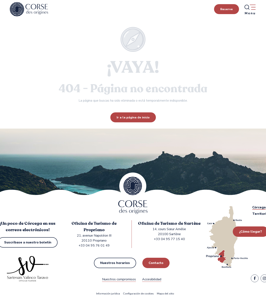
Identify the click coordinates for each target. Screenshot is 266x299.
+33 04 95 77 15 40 (169, 239)
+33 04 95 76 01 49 (94, 245)
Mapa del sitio (165, 293)
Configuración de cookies (138, 293)
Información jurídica (108, 293)
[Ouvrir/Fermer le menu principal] (250, 9)
